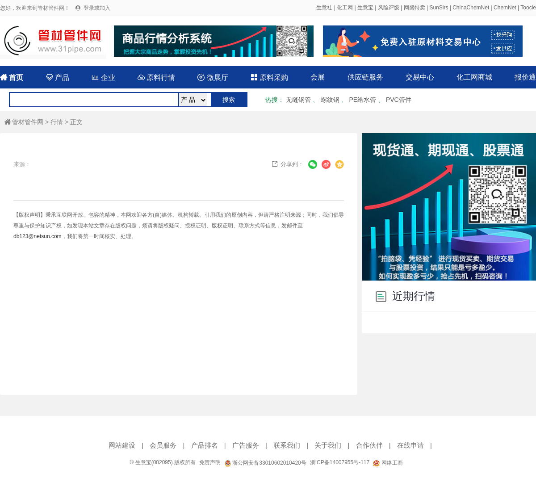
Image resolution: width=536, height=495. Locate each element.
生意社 (324, 7)
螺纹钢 (330, 99)
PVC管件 (398, 99)
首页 (11, 77)
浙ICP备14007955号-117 (339, 462)
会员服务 (163, 445)
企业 (103, 77)
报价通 (525, 77)
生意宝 (365, 7)
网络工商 (387, 463)
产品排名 (204, 445)
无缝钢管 (298, 99)
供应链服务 (365, 77)
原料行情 (156, 77)
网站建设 (122, 445)
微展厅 (212, 77)
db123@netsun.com (37, 236)
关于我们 (327, 445)
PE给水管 (362, 99)
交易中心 (420, 77)
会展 (317, 77)
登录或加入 (97, 8)
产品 (57, 77)
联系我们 (286, 445)
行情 (56, 122)
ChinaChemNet (470, 7)
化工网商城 (474, 77)
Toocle (528, 7)
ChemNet (505, 7)
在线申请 (410, 445)
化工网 (345, 7)
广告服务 (245, 445)
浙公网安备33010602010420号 (265, 463)
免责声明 (210, 462)
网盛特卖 (414, 7)
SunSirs (438, 7)
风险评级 (388, 7)
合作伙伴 (369, 445)
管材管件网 (23, 122)
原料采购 (269, 77)
